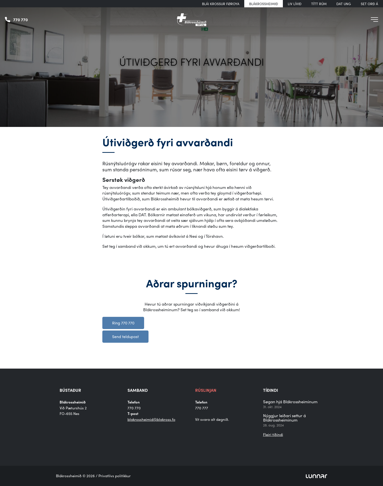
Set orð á (369, 3)
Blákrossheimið (263, 3)
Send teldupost (125, 336)
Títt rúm (319, 3)
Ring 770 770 (123, 323)
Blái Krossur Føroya (220, 3)
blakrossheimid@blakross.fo (151, 419)
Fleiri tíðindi (273, 434)
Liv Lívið (294, 3)
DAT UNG (343, 3)
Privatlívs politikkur (114, 475)
